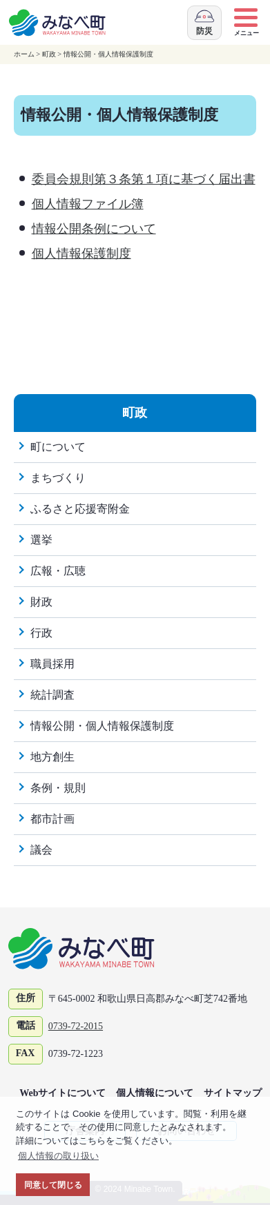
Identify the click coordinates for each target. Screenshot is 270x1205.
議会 (41, 850)
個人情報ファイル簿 (88, 204)
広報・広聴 (58, 571)
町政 (49, 54)
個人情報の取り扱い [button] (58, 1156)
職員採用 (52, 664)
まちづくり (58, 478)
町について (58, 447)
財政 (41, 602)
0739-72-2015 (75, 1026)
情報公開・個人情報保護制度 (108, 54)
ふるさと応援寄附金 (80, 509)
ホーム (24, 54)
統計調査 (52, 695)
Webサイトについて (62, 1093)
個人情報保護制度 (81, 253)
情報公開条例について (94, 229)
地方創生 (52, 757)
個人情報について (154, 1093)
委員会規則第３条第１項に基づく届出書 (143, 179)
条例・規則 (58, 788)
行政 (41, 633)
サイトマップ (233, 1093)
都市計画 (52, 819)
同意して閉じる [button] (53, 1184)
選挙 (41, 540)
